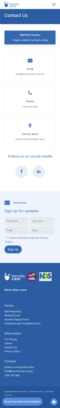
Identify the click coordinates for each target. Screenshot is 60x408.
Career (8, 343)
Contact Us (10, 347)
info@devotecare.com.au (18, 371)
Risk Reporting (12, 311)
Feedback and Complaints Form (22, 323)
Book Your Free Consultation (22, 401)
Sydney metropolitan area (19, 367)
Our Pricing (10, 339)
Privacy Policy (12, 351)
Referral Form (12, 315)
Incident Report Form (16, 319)
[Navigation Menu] (54, 4)
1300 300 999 (12, 375)
